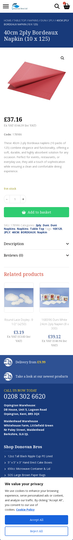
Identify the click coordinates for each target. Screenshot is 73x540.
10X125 (57, 229)
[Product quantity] (15, 199)
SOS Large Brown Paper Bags (27, 475)
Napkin (42, 232)
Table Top (19, 20)
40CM (15, 232)
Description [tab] (14, 243)
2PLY (7, 232)
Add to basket (39, 212)
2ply (51, 20)
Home (7, 20)
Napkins (33, 20)
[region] (36, 508)
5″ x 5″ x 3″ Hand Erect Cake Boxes (30, 462)
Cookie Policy (25, 509)
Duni (44, 20)
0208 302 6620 (25, 396)
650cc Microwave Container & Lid (29, 469)
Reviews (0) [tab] (13, 255)
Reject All (36, 531)
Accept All (36, 520)
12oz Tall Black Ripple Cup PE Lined (30, 456)
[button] (62, 58)
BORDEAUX (28, 232)
